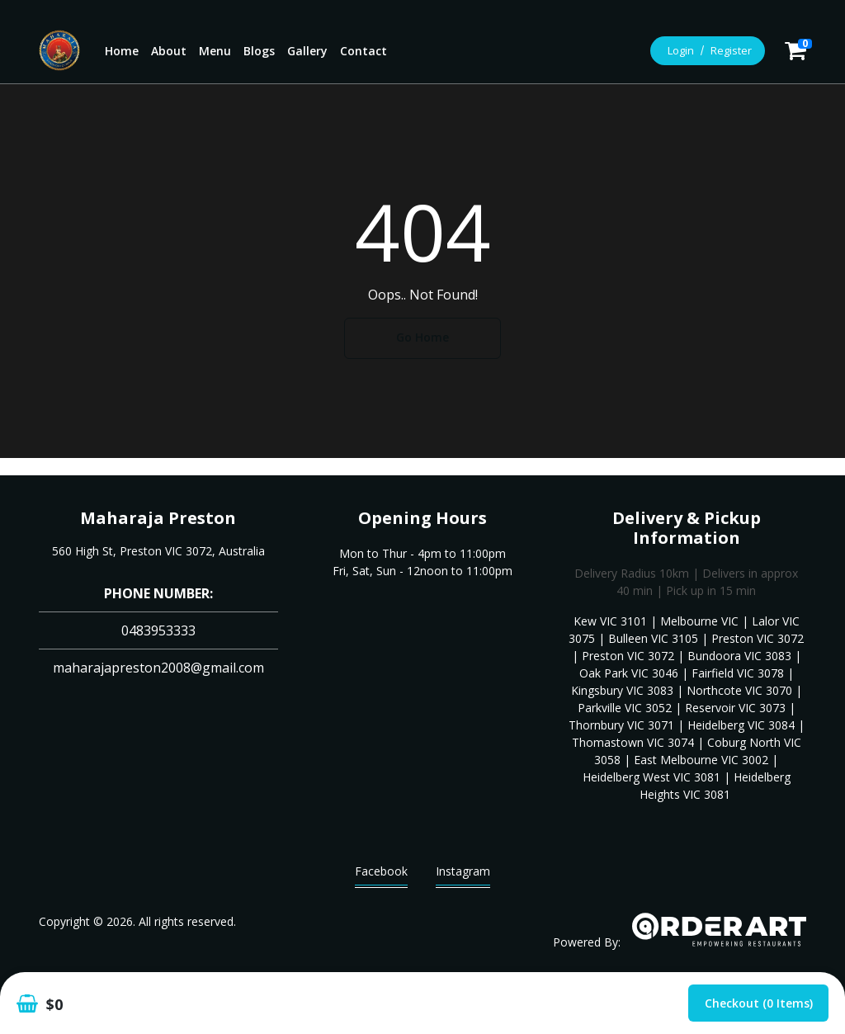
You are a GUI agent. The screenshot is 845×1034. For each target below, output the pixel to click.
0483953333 (158, 630)
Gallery (307, 51)
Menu (215, 51)
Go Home (422, 337)
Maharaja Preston (158, 518)
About (168, 51)
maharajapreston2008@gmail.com (158, 668)
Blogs (259, 51)
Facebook (381, 875)
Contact (363, 51)
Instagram (463, 875)
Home (122, 51)
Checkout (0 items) (759, 1003)
